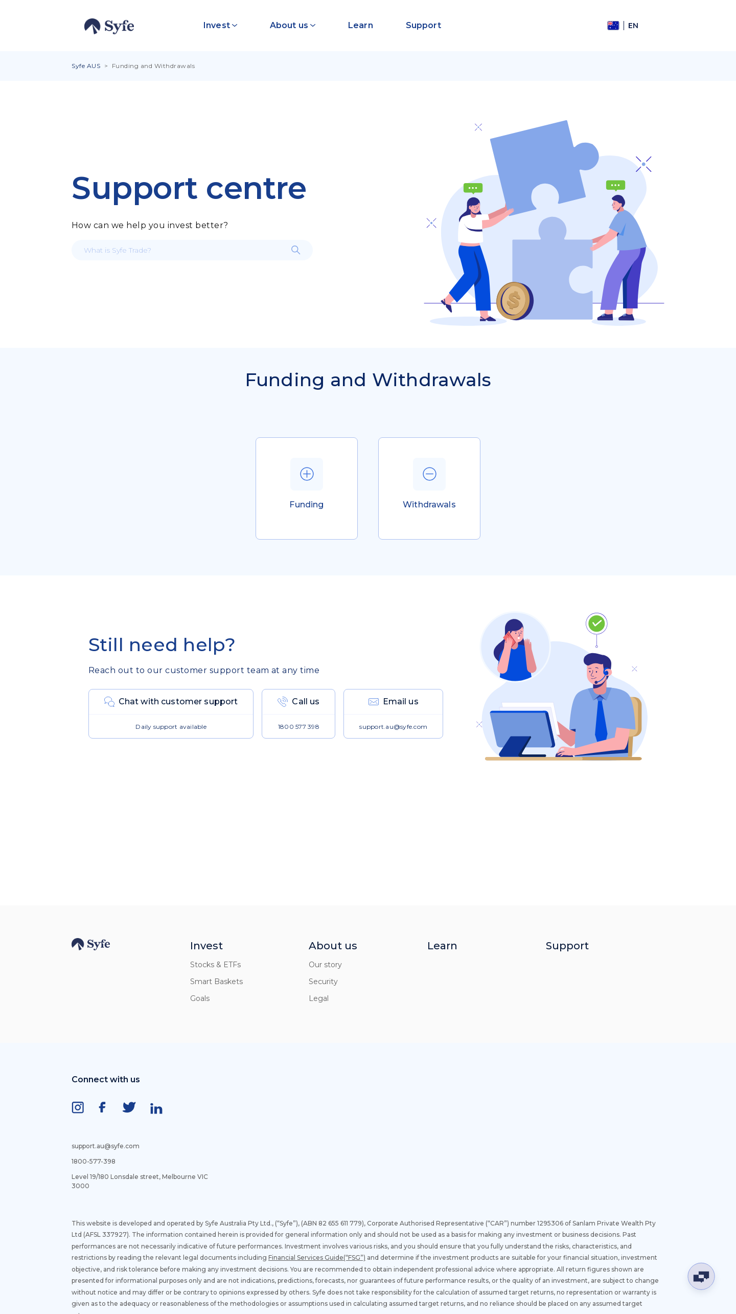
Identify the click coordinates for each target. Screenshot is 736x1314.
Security (323, 981)
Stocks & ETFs (215, 964)
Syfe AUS (86, 66)
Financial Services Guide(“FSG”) (316, 1257)
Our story (325, 964)
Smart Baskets (216, 981)
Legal (319, 998)
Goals (200, 998)
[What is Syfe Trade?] (192, 250)
